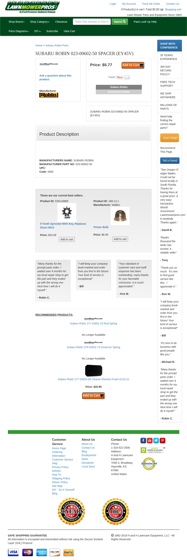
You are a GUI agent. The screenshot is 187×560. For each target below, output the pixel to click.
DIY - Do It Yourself (63, 489)
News (85, 458)
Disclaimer (88, 462)
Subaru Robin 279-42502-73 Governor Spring (93, 347)
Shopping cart (173, 9)
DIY (37, 31)
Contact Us (172, 3)
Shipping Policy (61, 478)
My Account (129, 3)
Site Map (57, 485)
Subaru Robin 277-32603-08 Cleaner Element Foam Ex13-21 (93, 379)
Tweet (111, 77)
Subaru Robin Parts (56, 45)
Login (113, 3)
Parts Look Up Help (145, 21)
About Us (87, 443)
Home (38, 45)
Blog (54, 493)
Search (120, 21)
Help (55, 463)
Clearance (61, 21)
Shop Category (40, 21)
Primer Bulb (100, 227)
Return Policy (60, 482)
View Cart (69, 31)
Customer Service (62, 459)
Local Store (88, 466)
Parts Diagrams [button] (19, 31)
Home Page (59, 448)
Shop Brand (16, 21)
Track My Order (151, 3)
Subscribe (52, 31)
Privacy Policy (60, 467)
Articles (56, 470)
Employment (89, 455)
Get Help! (170, 138)
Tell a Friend (170, 160)
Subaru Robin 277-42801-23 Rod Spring (93, 323)
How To (56, 474)
